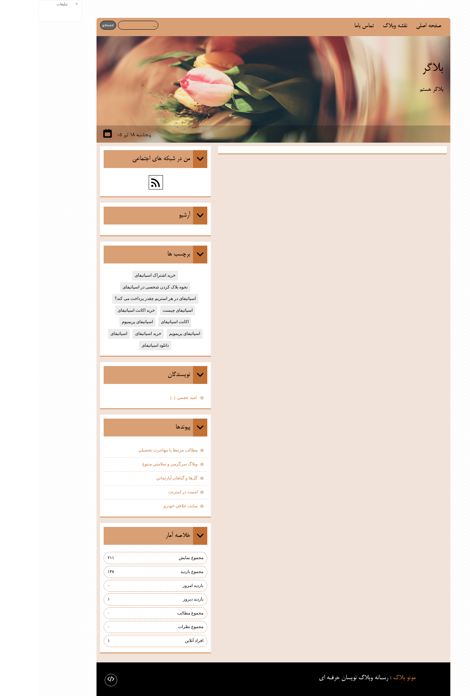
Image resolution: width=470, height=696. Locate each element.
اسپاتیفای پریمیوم (99, 321)
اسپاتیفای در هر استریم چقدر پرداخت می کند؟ (117, 298)
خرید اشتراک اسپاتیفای (117, 275)
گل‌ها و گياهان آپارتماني (138, 477)
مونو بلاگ (366, 678)
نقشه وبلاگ (357, 26)
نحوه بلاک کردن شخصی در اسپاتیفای (116, 287)
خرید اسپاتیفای (110, 333)
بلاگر (394, 68)
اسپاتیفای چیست (139, 310)
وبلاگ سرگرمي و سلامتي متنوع (131, 464)
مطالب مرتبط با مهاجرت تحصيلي (129, 450)
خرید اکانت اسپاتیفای (98, 310)
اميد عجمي (145, 398)
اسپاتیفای (80, 333)
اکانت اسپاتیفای (136, 321)
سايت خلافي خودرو (142, 505)
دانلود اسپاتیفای (116, 345)
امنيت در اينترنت (144, 491)
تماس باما (326, 26)
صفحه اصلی (390, 26)
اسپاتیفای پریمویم (146, 333)
